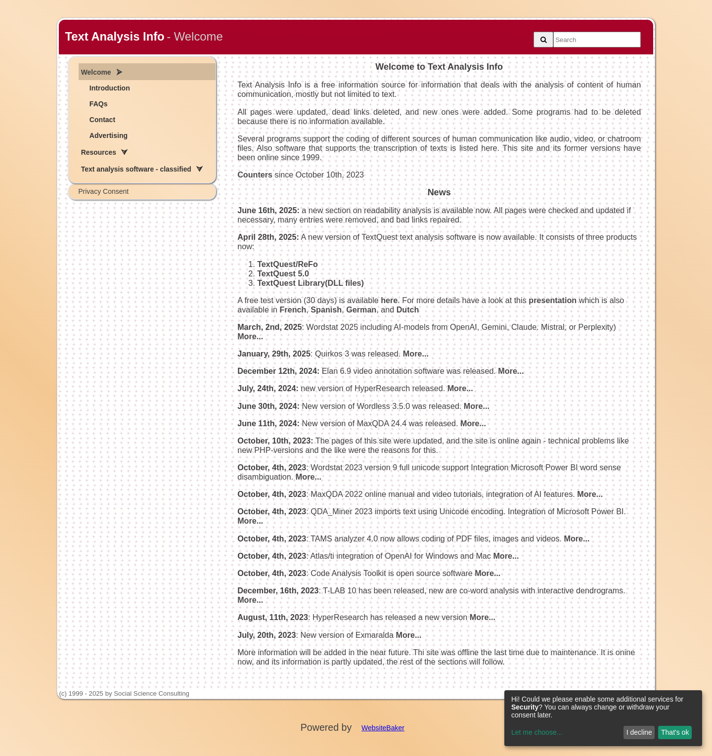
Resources (98, 152)
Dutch (408, 309)
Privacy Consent (103, 191)
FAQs (98, 104)
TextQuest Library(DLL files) (310, 282)
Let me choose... (537, 732)
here (389, 300)
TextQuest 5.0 (283, 273)
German (361, 309)
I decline (639, 732)
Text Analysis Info (114, 36)
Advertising (108, 135)
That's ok (675, 732)
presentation (553, 300)
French (292, 309)
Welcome (96, 72)
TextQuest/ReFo (287, 264)
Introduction (109, 88)
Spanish (326, 309)
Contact (102, 120)
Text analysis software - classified (136, 169)
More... (250, 336)
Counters (254, 174)
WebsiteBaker (382, 728)
